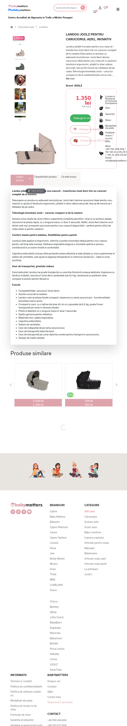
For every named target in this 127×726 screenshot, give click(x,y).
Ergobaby (55, 592)
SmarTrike (56, 634)
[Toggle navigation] (118, 10)
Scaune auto (91, 486)
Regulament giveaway (60, 666)
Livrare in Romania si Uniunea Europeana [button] (111, 99)
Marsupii (89, 512)
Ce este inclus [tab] (68, 176)
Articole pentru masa (96, 507)
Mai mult (70, 78)
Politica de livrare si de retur (23, 672)
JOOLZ (78, 85)
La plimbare (91, 533)
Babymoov (56, 602)
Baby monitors (92, 497)
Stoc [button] (107, 108)
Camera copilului (94, 502)
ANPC (14, 698)
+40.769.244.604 (56, 684)
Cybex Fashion (58, 502)
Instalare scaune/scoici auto (26, 691)
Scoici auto (90, 491)
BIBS (52, 544)
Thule (53, 538)
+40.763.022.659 (56, 689)
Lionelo (54, 507)
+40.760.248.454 (114, 149)
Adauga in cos (82, 118)
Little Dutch (57, 582)
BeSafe (54, 608)
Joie (52, 517)
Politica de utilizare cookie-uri (26, 658)
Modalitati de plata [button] (110, 127)
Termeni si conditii (21, 645)
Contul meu (54, 661)
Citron (53, 623)
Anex (53, 533)
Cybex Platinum (59, 491)
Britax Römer (57, 523)
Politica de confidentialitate (26, 651)
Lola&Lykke (56, 549)
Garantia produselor (22, 684)
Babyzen (55, 486)
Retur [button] (108, 120)
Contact (52, 651)
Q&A (50, 656)
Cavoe (53, 497)
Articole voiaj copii (95, 523)
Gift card (89, 476)
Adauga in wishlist (82, 129)
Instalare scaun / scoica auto (110, 137)
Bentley (54, 571)
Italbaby (54, 618)
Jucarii (88, 538)
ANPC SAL (16, 703)
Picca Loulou (57, 613)
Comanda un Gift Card (82, 141)
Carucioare (90, 481)
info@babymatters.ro (59, 710)
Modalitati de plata (21, 665)
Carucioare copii (26, 27)
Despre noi (53, 645)
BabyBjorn (56, 587)
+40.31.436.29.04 (117, 154)
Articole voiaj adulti (95, 528)
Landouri (43, 27)
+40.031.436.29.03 (58, 700)
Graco (53, 554)
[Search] (66, 7)
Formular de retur (20, 679)
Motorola (55, 597)
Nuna (53, 512)
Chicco (54, 566)
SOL (12, 709)
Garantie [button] (110, 114)
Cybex (53, 476)
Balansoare (90, 517)
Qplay (53, 576)
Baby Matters (57, 481)
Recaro (54, 528)
